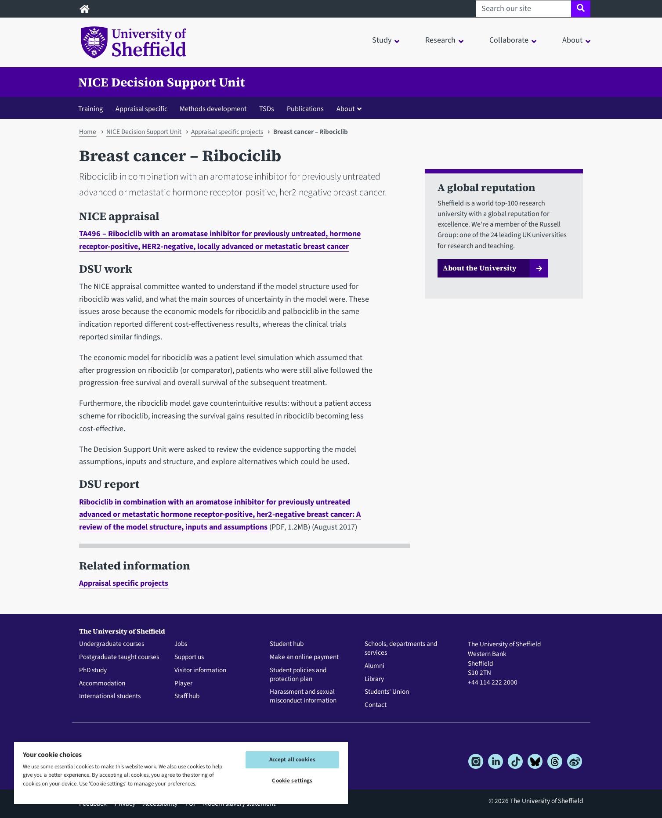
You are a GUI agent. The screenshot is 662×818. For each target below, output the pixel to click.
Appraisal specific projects (227, 132)
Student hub (287, 644)
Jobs (180, 644)
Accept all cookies (292, 760)
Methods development (213, 109)
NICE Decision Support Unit (161, 82)
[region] (181, 772)
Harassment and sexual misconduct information (303, 696)
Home (87, 132)
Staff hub (186, 696)
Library (374, 679)
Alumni (374, 666)
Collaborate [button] (508, 40)
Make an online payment (304, 657)
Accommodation (102, 683)
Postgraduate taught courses (119, 657)
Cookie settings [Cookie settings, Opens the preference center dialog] (292, 781)
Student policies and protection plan (298, 675)
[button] (350, 108)
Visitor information (200, 670)
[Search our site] (523, 8)
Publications (305, 109)
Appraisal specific (141, 109)
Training (90, 109)
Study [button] (381, 40)
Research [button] (440, 40)
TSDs (266, 109)
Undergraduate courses (111, 644)
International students (110, 696)
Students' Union (387, 692)
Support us (189, 657)
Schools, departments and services (401, 648)
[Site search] (580, 8)
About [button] (572, 40)
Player (183, 683)
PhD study (93, 670)
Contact (376, 705)
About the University (480, 268)
